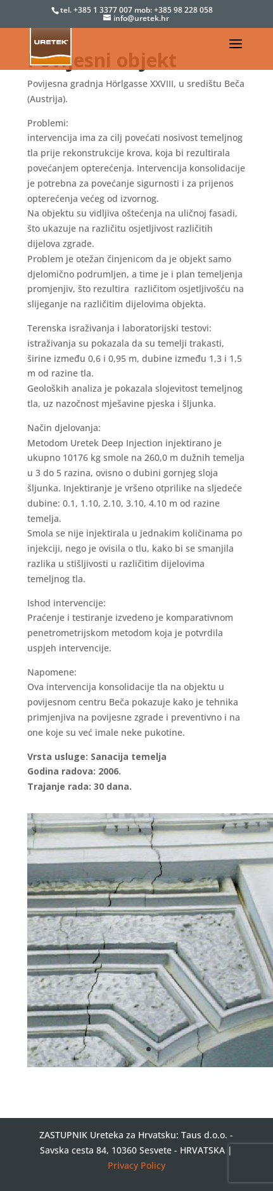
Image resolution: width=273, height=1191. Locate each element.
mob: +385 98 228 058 (173, 9)
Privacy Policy (136, 1165)
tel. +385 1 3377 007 (97, 9)
